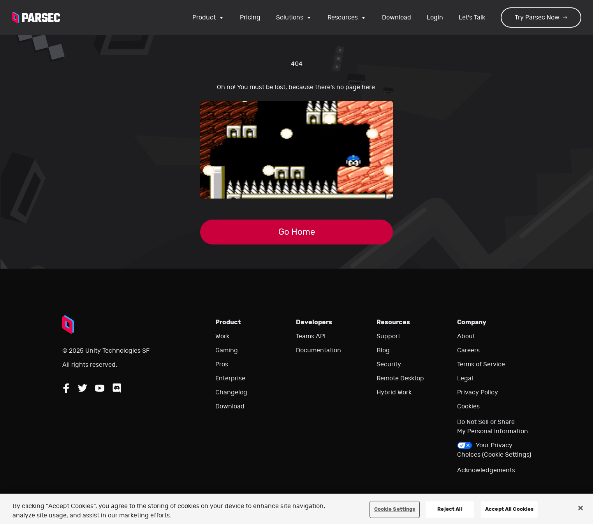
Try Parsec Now (541, 17)
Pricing (250, 17)
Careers (468, 350)
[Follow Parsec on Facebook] (66, 388)
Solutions (294, 17)
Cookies (468, 406)
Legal (465, 378)
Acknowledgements (486, 470)
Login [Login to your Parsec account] (435, 17)
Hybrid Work (394, 392)
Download (230, 406)
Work (222, 336)
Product (208, 17)
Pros (221, 364)
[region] (296, 509)
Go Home (296, 232)
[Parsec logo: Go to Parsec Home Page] (36, 17)
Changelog (231, 392)
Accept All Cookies (509, 509)
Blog (383, 350)
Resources (346, 17)
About (466, 336)
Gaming (226, 350)
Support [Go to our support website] (388, 336)
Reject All (449, 509)
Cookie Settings (394, 509)
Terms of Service (481, 364)
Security (389, 364)
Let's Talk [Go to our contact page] (472, 17)
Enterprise (230, 378)
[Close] (580, 508)
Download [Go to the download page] (396, 17)
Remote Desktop (400, 378)
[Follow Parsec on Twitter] (82, 388)
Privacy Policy (477, 392)
